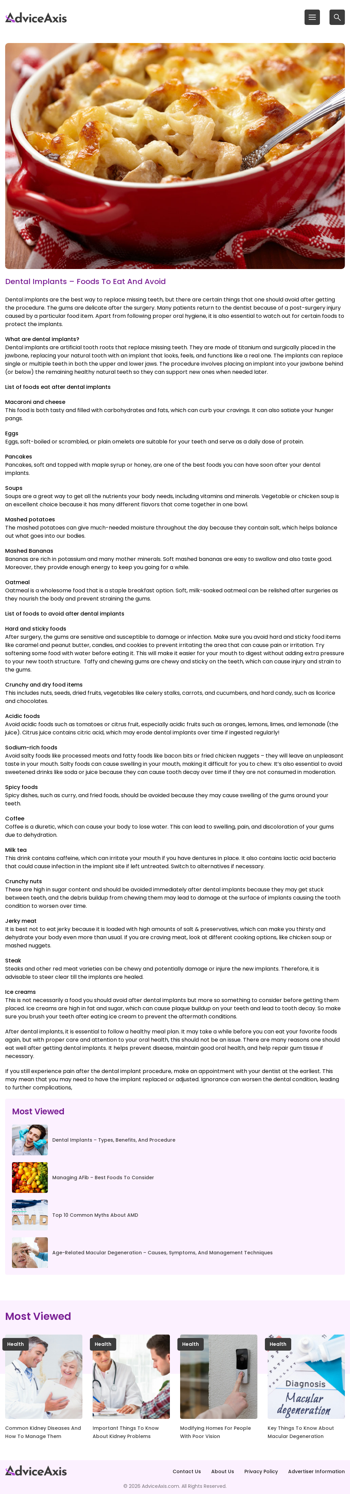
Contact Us (187, 1471)
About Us (222, 1471)
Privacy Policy (261, 1471)
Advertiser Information (316, 1471)
